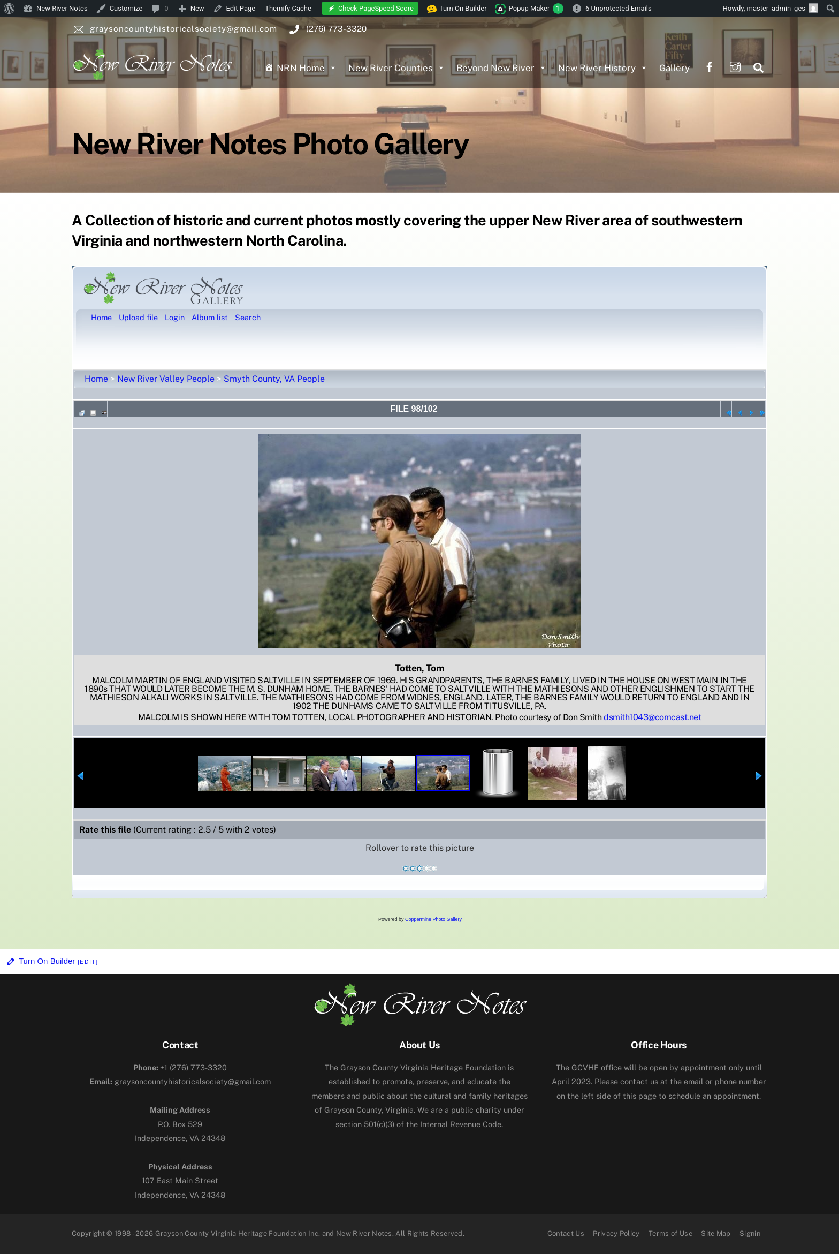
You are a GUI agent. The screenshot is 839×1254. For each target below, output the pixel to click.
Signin (749, 1233)
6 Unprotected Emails (618, 8)
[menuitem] (9, 8)
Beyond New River (501, 68)
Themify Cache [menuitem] (288, 8)
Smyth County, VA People (274, 379)
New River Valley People (166, 379)
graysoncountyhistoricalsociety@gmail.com (180, 1081)
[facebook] (709, 66)
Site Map (716, 1233)
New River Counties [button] (396, 68)
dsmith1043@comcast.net (652, 717)
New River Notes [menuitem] (62, 8)
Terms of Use (670, 1233)
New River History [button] (603, 68)
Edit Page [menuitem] (241, 8)
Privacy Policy (616, 1233)
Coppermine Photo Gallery (433, 919)
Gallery (674, 68)
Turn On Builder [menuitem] (457, 8)
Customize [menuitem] (126, 8)
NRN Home (307, 68)
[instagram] (735, 66)
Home (96, 379)
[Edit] (88, 961)
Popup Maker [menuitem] (536, 8)
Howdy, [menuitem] (770, 8)
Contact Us (565, 1233)
